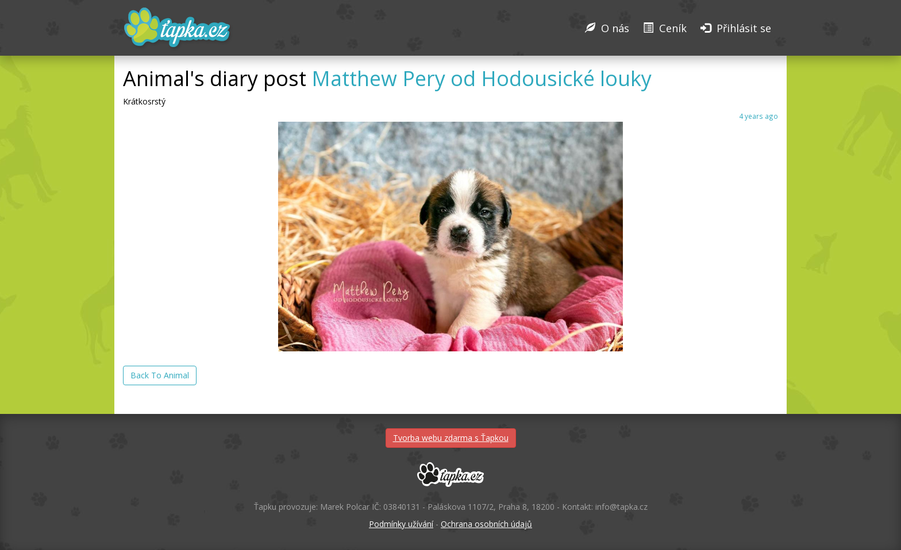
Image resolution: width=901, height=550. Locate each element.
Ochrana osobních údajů (486, 523)
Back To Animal (159, 375)
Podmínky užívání (401, 523)
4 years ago (758, 116)
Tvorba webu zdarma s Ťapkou (451, 437)
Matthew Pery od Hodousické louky (481, 78)
